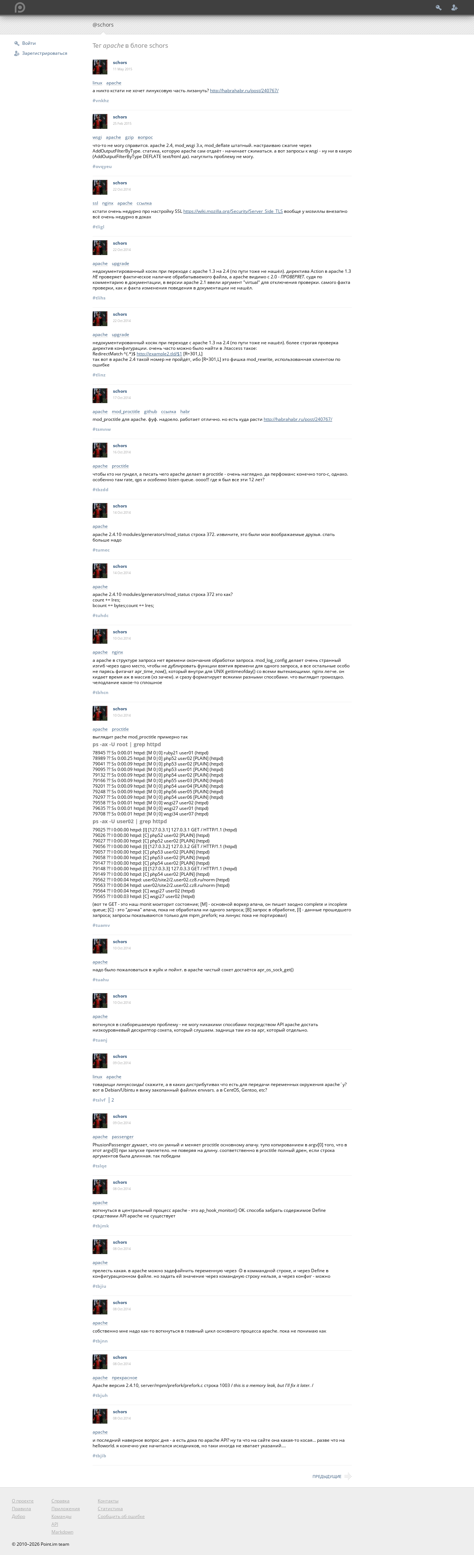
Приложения (65, 1508)
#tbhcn (101, 692)
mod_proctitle (126, 411)
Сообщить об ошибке (121, 1516)
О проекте (23, 1501)
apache (113, 83)
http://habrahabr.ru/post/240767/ (244, 90)
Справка (60, 1501)
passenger (123, 1137)
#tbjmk (101, 1226)
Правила (21, 1508)
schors (120, 62)
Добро (18, 1516)
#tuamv (101, 925)
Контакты (108, 1501)
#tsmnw (102, 429)
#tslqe (100, 1166)
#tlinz (99, 375)
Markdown (62, 1532)
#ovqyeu (102, 166)
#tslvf (104, 1100)
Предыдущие (327, 1476)
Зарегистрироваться (44, 53)
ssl (95, 203)
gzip (129, 137)
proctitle (120, 466)
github (150, 411)
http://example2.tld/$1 (159, 354)
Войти (29, 43)
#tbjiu (99, 1286)
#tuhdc (101, 615)
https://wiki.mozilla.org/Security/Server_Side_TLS (233, 211)
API (54, 1524)
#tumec (101, 550)
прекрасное (124, 1377)
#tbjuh (100, 1395)
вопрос (145, 137)
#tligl (98, 227)
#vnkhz (101, 100)
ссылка (144, 203)
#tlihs (99, 298)
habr (185, 411)
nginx (107, 203)
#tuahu (101, 979)
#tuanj (100, 1040)
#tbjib (99, 1455)
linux (97, 83)
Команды (61, 1516)
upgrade (120, 263)
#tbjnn (100, 1341)
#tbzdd (101, 489)
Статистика (110, 1508)
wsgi (97, 137)
